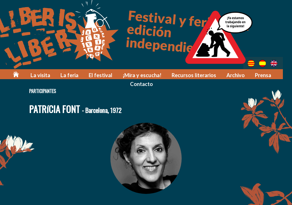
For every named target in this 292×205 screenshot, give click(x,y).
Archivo (236, 74)
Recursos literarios (196, 74)
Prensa (263, 74)
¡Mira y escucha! (146, 74)
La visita (49, 74)
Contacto (146, 83)
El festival (106, 74)
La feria (76, 74)
